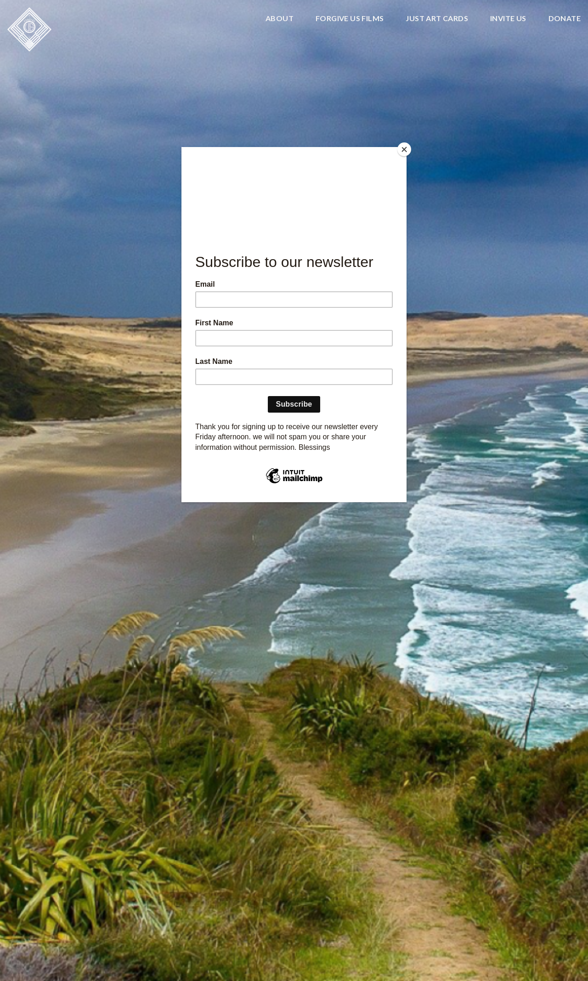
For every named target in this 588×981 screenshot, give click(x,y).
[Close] (404, 149)
